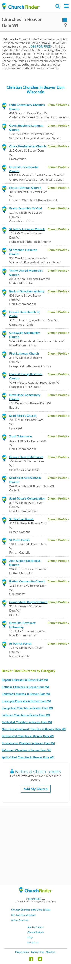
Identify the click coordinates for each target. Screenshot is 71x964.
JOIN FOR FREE (40, 46)
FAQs (30, 937)
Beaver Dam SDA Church (26, 457)
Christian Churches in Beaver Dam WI (26, 694)
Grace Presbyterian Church (27, 146)
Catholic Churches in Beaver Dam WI (25, 687)
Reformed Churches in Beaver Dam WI (26, 750)
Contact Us (33, 942)
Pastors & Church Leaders (35, 771)
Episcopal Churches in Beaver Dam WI (26, 701)
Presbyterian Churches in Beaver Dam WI (28, 743)
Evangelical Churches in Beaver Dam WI (27, 708)
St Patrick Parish (20, 643)
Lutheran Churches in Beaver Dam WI (26, 715)
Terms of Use (37, 952)
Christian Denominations (23, 914)
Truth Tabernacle (20, 436)
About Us (50, 952)
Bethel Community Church (27, 581)
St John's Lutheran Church (27, 229)
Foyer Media (34, 898)
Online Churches (19, 920)
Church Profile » (58, 104)
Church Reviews (35, 932)
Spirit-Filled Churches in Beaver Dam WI (28, 757)
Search (57, 6)
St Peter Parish (19, 540)
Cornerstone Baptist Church (28, 602)
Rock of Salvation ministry (26, 291)
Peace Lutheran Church (25, 187)
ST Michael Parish (21, 519)
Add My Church (36, 789)
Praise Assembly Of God (25, 208)
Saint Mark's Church (23, 415)
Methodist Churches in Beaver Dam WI (27, 722)
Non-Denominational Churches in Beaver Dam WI (34, 729)
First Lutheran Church (24, 353)
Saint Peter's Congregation (27, 498)
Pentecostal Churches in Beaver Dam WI (28, 736)
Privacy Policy (22, 952)
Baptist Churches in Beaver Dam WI (25, 680)
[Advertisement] (35, 845)
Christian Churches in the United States (30, 909)
